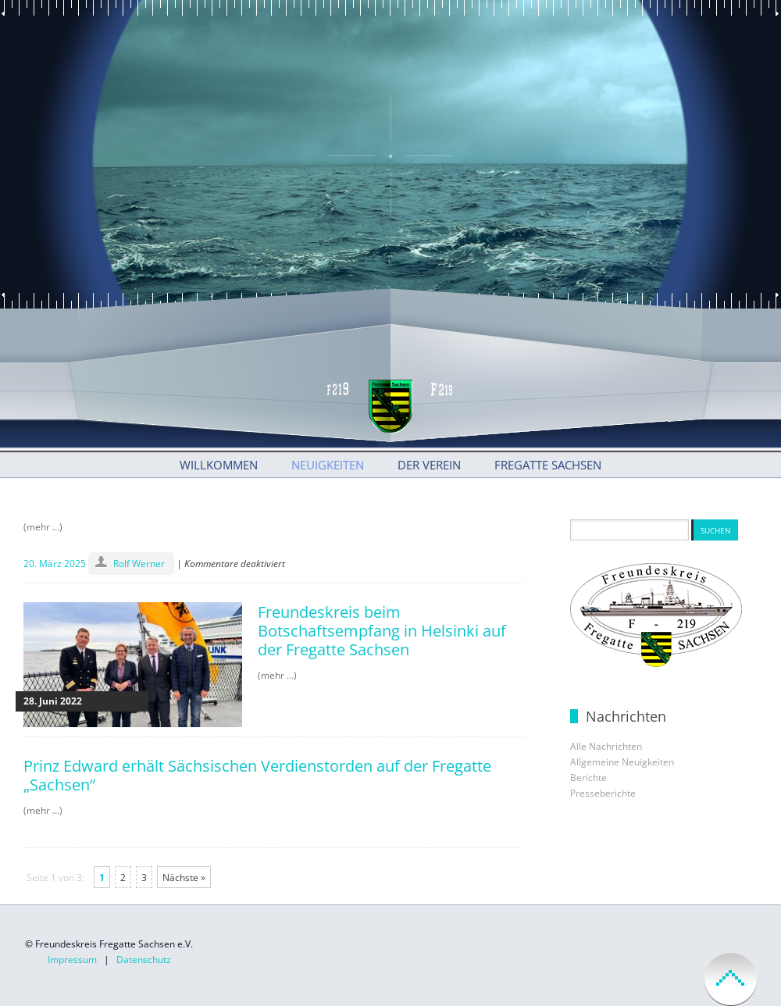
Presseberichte (603, 793)
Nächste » (183, 877)
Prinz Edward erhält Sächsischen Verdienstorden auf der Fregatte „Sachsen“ (257, 775)
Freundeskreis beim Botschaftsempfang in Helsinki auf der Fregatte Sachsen (382, 630)
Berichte (588, 777)
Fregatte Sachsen (547, 465)
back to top (731, 979)
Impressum (72, 959)
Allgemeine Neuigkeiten (622, 762)
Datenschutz (143, 959)
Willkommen (219, 465)
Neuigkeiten (327, 465)
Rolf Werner (139, 563)
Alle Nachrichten (606, 746)
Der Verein (429, 465)
